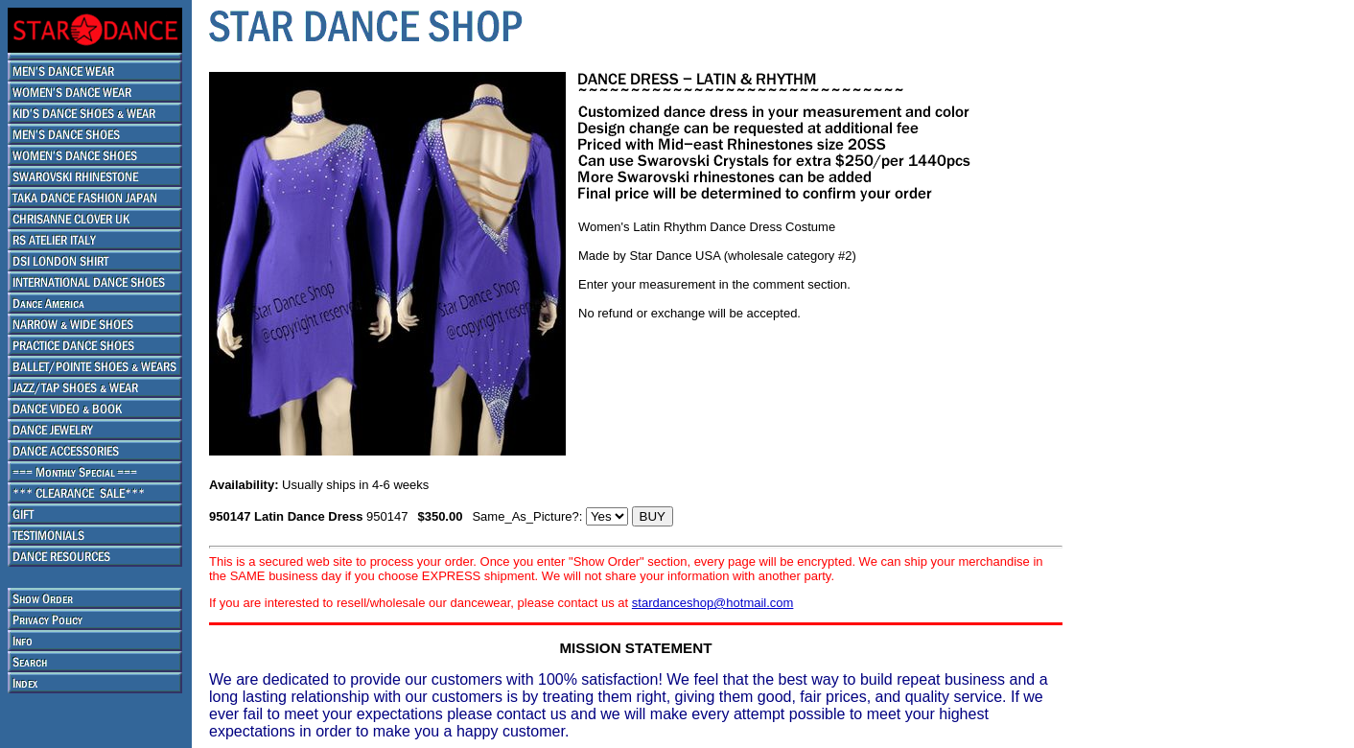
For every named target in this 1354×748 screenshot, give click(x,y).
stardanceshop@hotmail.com (713, 603)
